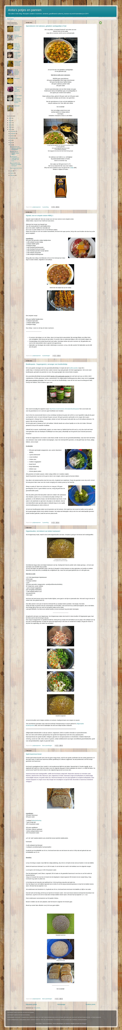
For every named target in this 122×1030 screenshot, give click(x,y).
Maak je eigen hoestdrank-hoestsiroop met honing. (17, 63)
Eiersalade (17, 78)
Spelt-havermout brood (33, 754)
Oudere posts (90, 1004)
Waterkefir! (17, 106)
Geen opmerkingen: (47, 745)
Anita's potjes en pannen (24, 10)
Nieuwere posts (31, 1004)
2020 (10, 118)
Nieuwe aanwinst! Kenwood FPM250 (16, 72)
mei (11, 144)
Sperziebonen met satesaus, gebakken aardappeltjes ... (16, 148)
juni (11, 142)
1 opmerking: (45, 207)
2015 (10, 127)
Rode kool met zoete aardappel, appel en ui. (18, 89)
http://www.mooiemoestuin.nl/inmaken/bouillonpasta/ (64, 409)
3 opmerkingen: (46, 355)
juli (11, 140)
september (13, 138)
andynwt (68, 1023)
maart (12, 173)
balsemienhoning (36, 820)
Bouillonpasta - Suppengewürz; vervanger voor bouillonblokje (46, 364)
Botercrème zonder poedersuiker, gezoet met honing (17, 55)
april (11, 171)
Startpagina (10, 19)
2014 (10, 129)
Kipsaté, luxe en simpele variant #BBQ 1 (39, 215)
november (13, 133)
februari (12, 175)
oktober (12, 135)
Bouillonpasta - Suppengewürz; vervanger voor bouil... (14, 158)
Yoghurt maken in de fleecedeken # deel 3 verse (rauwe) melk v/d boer (18, 99)
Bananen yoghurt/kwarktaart (18, 37)
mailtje (71, 167)
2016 (10, 125)
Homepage (61, 1004)
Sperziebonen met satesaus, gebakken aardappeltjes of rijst (46, 26)
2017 (10, 122)
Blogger (84, 1023)
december (13, 131)
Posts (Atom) (37, 1007)
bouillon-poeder (73, 368)
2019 (10, 120)
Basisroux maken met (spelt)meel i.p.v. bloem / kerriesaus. (17, 46)
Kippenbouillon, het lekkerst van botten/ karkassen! (43, 531)
